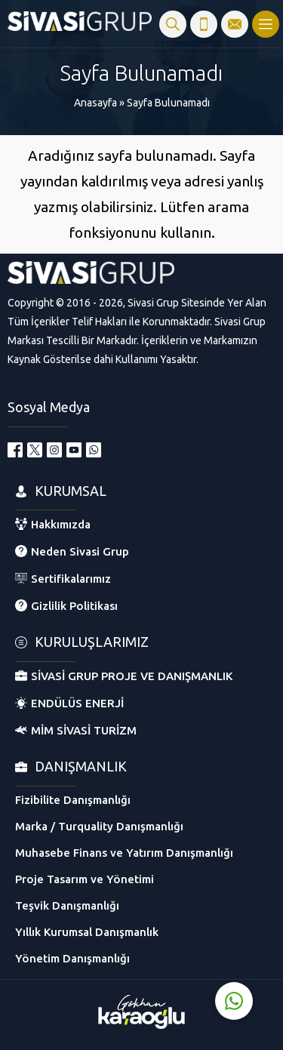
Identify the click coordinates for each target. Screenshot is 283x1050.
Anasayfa (95, 103)
